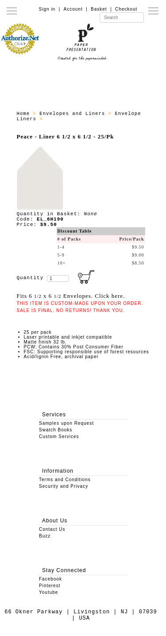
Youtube (48, 592)
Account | (76, 9)
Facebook (50, 579)
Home (25, 113)
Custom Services (59, 436)
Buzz (44, 535)
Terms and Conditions (65, 479)
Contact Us (52, 529)
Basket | (101, 9)
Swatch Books (55, 429)
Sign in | (50, 9)
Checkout (126, 9)
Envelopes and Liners (73, 113)
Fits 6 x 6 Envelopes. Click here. (71, 295)
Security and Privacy (63, 486)
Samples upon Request (66, 423)
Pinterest (49, 585)
